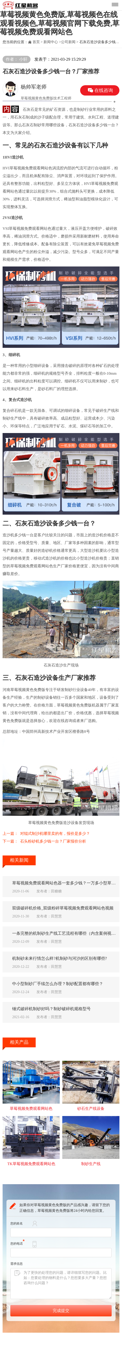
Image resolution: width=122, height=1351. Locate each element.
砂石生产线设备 (90, 1115)
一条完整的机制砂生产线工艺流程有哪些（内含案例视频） (66, 936)
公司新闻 (68, 42)
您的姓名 (16, 1231)
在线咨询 (103, 90)
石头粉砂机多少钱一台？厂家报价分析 (53, 841)
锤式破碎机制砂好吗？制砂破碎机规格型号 (55, 1015)
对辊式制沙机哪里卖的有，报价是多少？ (55, 833)
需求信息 (16, 1272)
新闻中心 (50, 42)
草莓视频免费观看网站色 (31, 1115)
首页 (36, 42)
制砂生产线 (90, 1171)
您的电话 (17, 1251)
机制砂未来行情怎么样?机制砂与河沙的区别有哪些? (63, 962)
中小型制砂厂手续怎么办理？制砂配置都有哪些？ (61, 988)
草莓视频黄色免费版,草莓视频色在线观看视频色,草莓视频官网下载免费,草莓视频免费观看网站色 (59, 23)
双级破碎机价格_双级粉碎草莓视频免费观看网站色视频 (66, 909)
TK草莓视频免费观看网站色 (31, 1171)
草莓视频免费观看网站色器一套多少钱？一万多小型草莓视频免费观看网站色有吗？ (66, 883)
